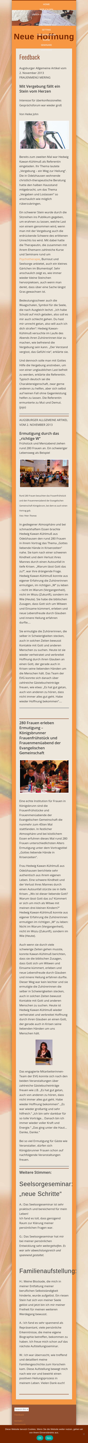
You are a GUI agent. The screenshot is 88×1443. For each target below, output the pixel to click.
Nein (49, 1438)
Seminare (46, 44)
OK (39, 1438)
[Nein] (83, 1434)
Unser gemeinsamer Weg (46, 14)
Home (46, 4)
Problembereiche (46, 24)
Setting (46, 29)
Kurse (46, 39)
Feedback (19, 1414)
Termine (46, 19)
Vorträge (46, 49)
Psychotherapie (46, 34)
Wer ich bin (46, 9)
